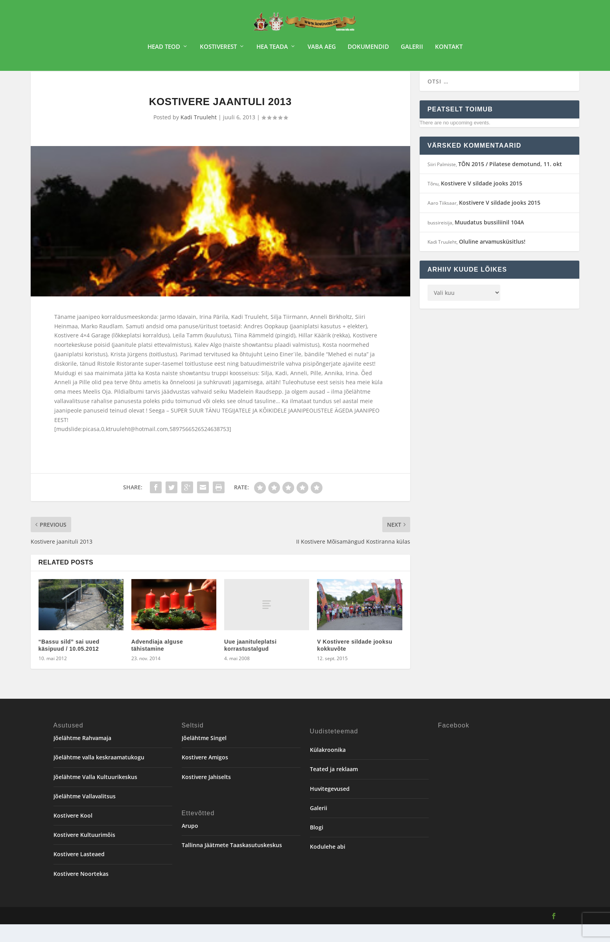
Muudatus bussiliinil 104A (489, 240)
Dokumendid (368, 49)
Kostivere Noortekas (81, 891)
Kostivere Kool (72, 833)
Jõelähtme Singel (204, 755)
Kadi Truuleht (199, 135)
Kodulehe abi (327, 864)
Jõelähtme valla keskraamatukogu (98, 775)
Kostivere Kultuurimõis (84, 852)
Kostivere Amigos (205, 775)
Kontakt (449, 49)
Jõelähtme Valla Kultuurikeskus (95, 794)
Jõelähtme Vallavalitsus (84, 814)
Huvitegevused (330, 806)
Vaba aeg (322, 49)
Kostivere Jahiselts (206, 794)
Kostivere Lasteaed (79, 871)
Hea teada (272, 49)
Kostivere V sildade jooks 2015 (481, 201)
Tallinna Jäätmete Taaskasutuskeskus (232, 862)
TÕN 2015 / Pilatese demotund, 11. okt (510, 181)
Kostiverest (218, 49)
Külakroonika (328, 767)
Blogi (316, 845)
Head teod (163, 49)
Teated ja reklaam (334, 786)
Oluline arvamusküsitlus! (492, 259)
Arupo (190, 843)
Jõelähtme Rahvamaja (82, 755)
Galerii (412, 49)
